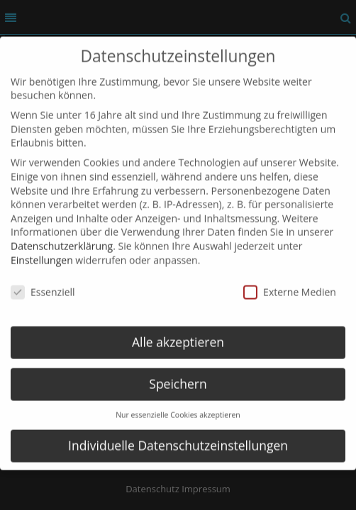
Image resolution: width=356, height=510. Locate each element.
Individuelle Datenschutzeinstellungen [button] (178, 434)
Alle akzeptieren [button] (178, 331)
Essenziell (43, 281)
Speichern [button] (177, 373)
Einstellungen (42, 249)
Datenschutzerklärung (62, 235)
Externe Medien (289, 281)
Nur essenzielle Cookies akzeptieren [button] (178, 404)
